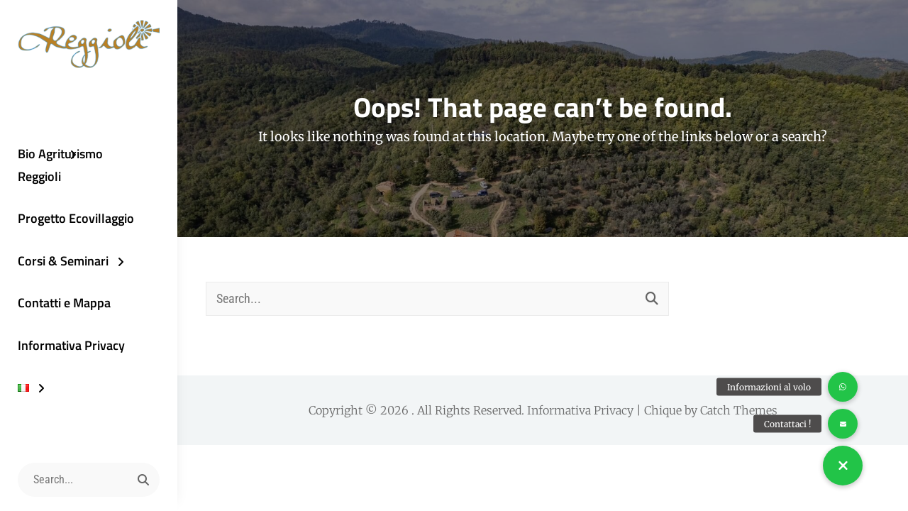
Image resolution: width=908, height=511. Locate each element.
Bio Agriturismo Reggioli (60, 165)
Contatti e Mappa (64, 302)
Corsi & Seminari (63, 260)
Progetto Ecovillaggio (76, 218)
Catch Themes (738, 410)
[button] (843, 465)
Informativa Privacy (71, 345)
